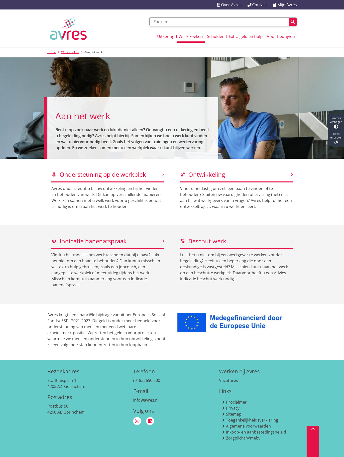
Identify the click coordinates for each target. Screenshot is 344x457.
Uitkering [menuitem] (165, 36)
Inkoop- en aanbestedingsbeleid (256, 432)
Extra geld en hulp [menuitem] (246, 36)
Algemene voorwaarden (248, 426)
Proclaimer (236, 402)
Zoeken (293, 22)
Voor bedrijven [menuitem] (281, 36)
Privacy (232, 408)
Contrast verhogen (336, 122)
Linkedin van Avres (150, 421)
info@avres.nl (146, 400)
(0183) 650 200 (146, 380)
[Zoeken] (219, 22)
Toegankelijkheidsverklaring (252, 420)
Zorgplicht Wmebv (243, 438)
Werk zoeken (70, 52)
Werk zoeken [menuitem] (191, 36)
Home (51, 52)
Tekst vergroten (336, 138)
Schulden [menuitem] (216, 36)
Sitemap (233, 414)
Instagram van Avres (137, 421)
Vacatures (228, 380)
